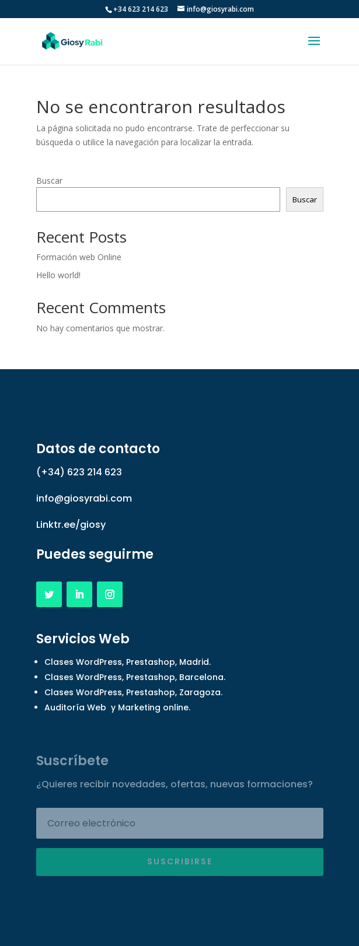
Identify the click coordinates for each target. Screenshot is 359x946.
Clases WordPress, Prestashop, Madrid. (127, 662)
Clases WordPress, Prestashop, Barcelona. (134, 677)
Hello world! (58, 275)
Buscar (49, 180)
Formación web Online (78, 256)
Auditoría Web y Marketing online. (117, 707)
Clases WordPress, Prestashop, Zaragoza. (133, 692)
